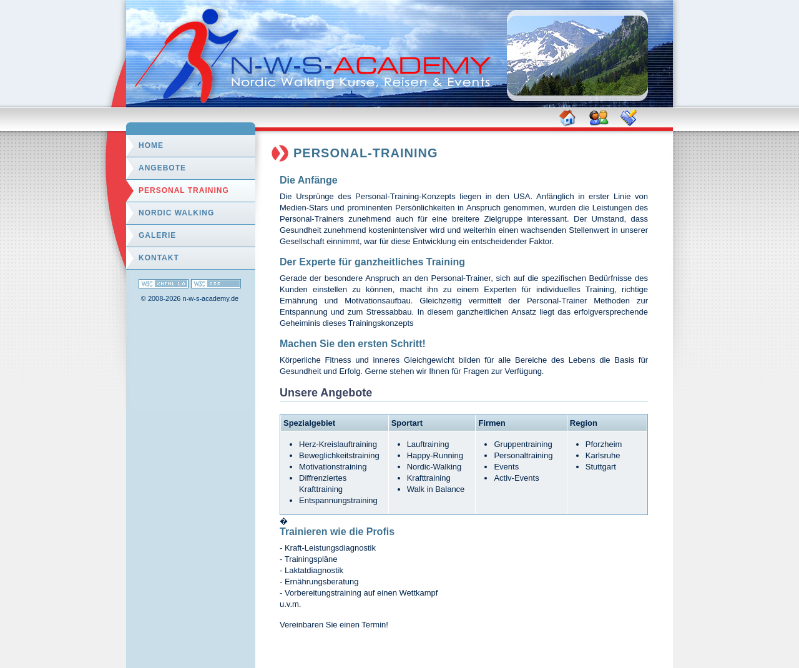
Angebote (162, 168)
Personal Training (184, 190)
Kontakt (159, 257)
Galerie (157, 235)
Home (151, 145)
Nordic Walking (176, 213)
